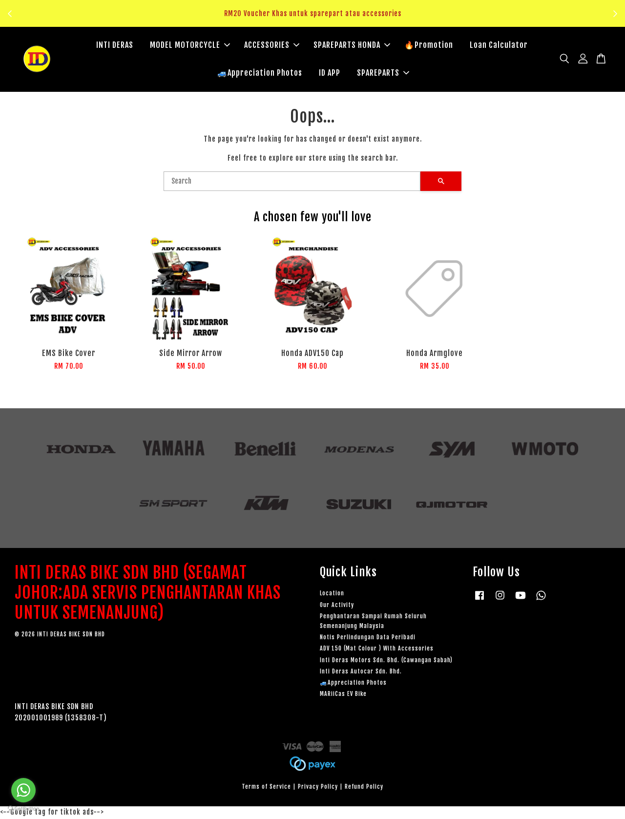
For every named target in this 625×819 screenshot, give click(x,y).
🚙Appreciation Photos (259, 73)
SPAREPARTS (383, 73)
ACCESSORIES (271, 45)
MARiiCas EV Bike (343, 694)
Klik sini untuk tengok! (315, 19)
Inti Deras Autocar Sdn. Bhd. (361, 672)
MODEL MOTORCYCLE (190, 45)
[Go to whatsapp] (23, 790)
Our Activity (337, 605)
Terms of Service (266, 787)
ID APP (329, 73)
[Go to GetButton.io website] (23, 809)
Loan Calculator (499, 45)
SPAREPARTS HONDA (351, 45)
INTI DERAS (114, 45)
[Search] (292, 182)
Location (332, 594)
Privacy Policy (318, 787)
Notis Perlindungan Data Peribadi (368, 638)
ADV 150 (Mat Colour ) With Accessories (377, 649)
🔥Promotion (428, 45)
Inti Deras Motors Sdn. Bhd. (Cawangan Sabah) (386, 661)
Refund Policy (364, 787)
